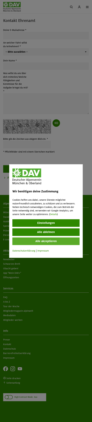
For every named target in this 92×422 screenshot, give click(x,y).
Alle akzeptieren (46, 241)
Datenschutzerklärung (23, 250)
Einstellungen (46, 223)
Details (53, 214)
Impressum (43, 250)
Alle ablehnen (46, 232)
